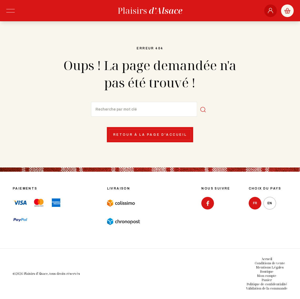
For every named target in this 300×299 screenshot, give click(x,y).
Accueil (266, 259)
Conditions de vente (270, 263)
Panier (267, 280)
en (269, 203)
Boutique (266, 271)
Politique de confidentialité (267, 284)
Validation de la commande (266, 288)
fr (255, 203)
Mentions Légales (270, 267)
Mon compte (266, 276)
